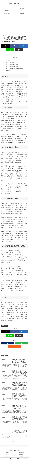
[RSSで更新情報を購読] (14, 346)
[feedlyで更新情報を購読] (21, 343)
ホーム (7, 452)
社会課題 (21, 456)
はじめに (9, 60)
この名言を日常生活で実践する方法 (15, 68)
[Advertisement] (14, 24)
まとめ (8, 70)
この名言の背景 (10, 62)
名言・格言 (4, 325)
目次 (13, 57)
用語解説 (8, 454)
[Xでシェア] (5, 46)
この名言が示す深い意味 (12, 64)
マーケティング (21, 454)
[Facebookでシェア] (14, 46)
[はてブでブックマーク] (23, 46)
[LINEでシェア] (10, 49)
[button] (19, 49)
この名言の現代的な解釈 (12, 66)
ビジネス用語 (7, 456)
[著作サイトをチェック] (7, 343)
